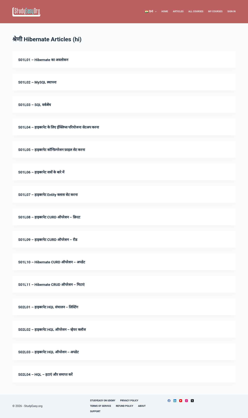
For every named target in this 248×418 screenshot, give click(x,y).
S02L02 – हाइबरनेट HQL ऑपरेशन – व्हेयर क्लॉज (55, 329)
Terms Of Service (100, 406)
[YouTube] (180, 400)
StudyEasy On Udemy (102, 400)
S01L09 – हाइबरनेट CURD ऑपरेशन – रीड (50, 239)
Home (164, 11)
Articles (178, 11)
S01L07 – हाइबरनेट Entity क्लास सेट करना (50, 194)
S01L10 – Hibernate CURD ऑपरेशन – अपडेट (54, 262)
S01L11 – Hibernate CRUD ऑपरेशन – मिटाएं (54, 284)
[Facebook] (169, 400)
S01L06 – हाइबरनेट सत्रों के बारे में (43, 172)
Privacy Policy (129, 400)
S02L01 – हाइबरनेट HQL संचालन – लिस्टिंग (51, 307)
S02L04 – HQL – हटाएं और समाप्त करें (47, 374)
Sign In (231, 11)
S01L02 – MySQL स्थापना (39, 82)
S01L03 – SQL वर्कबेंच (36, 104)
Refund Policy (124, 406)
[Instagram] (186, 400)
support (95, 411)
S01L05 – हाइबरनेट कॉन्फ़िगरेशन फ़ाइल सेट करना (54, 149)
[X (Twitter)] (192, 400)
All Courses (195, 11)
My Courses (215, 11)
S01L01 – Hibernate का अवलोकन (45, 59)
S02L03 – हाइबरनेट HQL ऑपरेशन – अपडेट (51, 352)
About (142, 406)
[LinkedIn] (174, 400)
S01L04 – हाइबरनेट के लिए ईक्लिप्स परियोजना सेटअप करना (62, 127)
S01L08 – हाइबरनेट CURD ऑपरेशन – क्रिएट (51, 217)
